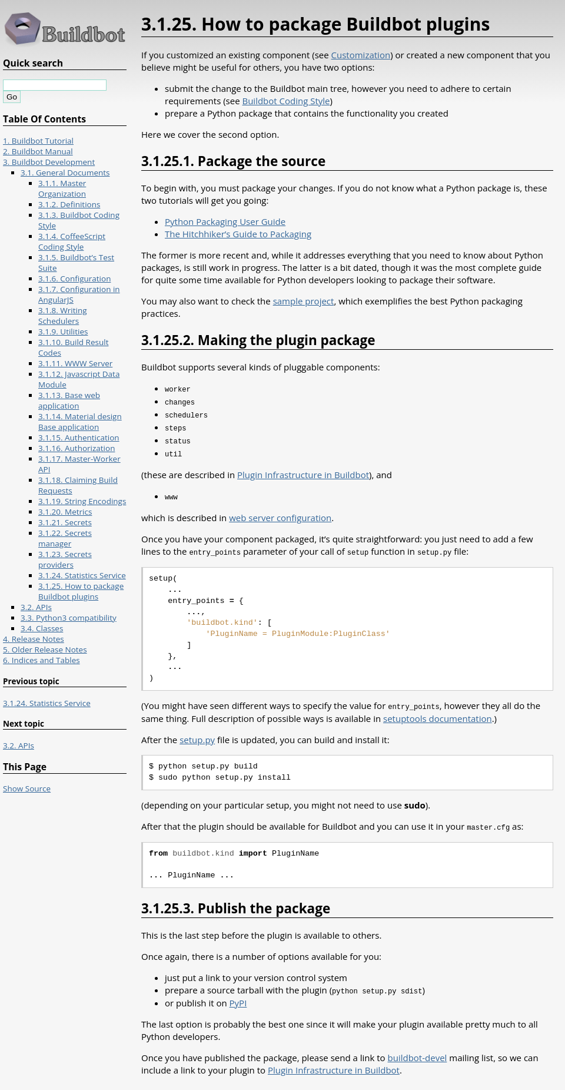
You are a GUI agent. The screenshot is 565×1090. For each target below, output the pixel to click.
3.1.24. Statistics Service (82, 575)
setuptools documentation (437, 712)
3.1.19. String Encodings (82, 501)
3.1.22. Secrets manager (65, 538)
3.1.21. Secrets (65, 522)
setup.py (197, 734)
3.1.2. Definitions (69, 204)
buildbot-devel (417, 1050)
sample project (303, 301)
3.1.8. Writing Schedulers (62, 315)
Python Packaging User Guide (225, 221)
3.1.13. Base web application (69, 400)
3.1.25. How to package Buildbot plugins (81, 591)
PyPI (238, 996)
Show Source (27, 788)
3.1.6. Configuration (74, 278)
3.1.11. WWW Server (75, 363)
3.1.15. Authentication (78, 437)
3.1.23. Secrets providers (65, 559)
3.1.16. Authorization (76, 448)
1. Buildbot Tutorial (38, 140)
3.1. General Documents (65, 172)
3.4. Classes (42, 628)
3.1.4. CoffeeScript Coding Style (71, 241)
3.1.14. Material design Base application (80, 421)
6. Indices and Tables (41, 660)
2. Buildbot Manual (38, 151)
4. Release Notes (33, 639)
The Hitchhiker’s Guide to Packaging (238, 234)
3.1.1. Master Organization (62, 188)
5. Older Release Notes (45, 649)
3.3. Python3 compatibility (69, 617)
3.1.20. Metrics (65, 511)
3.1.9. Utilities (63, 331)
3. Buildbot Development (49, 162)
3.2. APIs (36, 607)
